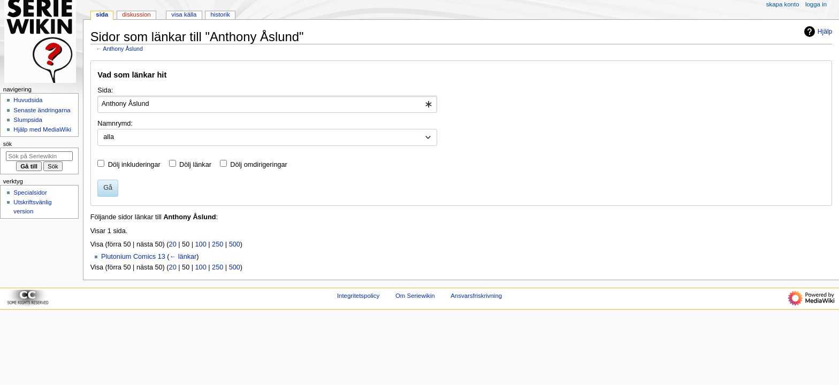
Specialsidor (30, 192)
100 (201, 244)
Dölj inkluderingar (134, 164)
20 (173, 244)
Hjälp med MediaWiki (42, 129)
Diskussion (136, 14)
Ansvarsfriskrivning (476, 295)
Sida (102, 14)
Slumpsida (27, 120)
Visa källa (183, 14)
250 (217, 244)
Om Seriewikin (415, 295)
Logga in (816, 4)
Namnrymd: (115, 123)
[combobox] (267, 104)
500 (234, 244)
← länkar (183, 256)
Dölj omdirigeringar (258, 164)
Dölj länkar (195, 164)
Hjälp (817, 31)
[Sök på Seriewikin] (39, 156)
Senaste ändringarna (41, 110)
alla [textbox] (108, 137)
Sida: (105, 90)
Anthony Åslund (123, 48)
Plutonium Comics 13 (133, 256)
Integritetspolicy (358, 295)
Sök (7, 144)
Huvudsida (27, 100)
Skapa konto (782, 4)
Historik (220, 14)
